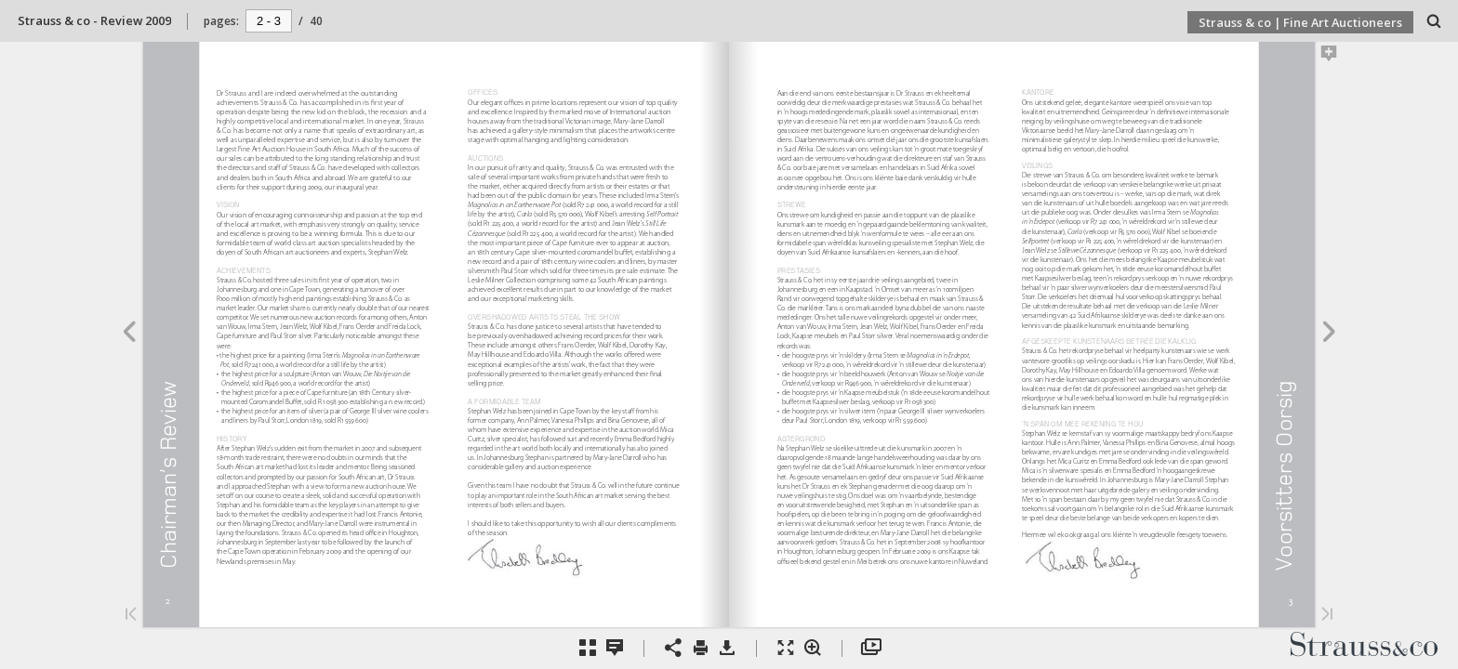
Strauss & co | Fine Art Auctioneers (1300, 22)
